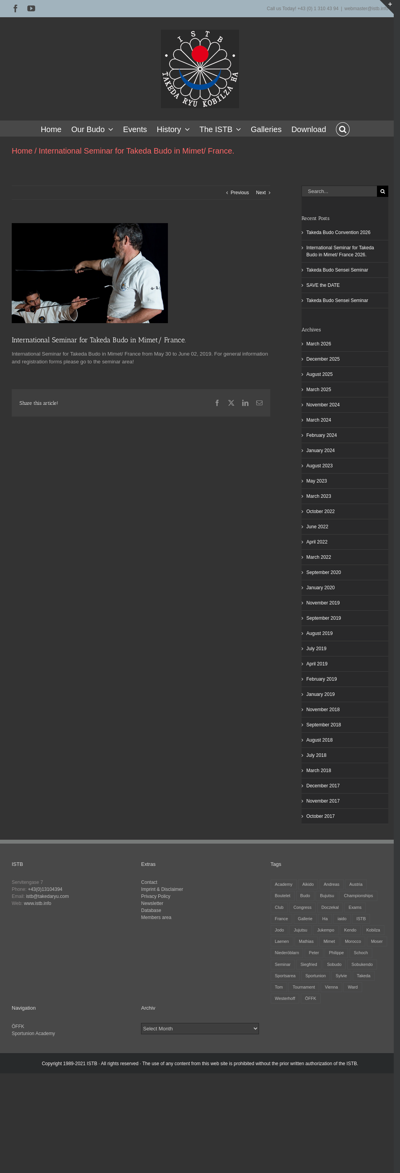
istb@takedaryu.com (47, 896)
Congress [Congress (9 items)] (302, 907)
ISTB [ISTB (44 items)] (361, 918)
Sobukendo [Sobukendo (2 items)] (362, 964)
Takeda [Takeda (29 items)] (364, 975)
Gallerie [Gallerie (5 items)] (305, 918)
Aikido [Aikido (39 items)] (308, 884)
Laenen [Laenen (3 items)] (282, 941)
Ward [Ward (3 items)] (352, 987)
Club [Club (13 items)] (279, 907)
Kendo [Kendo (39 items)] (350, 930)
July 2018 (316, 755)
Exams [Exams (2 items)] (354, 907)
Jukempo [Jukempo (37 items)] (325, 930)
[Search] (382, 191)
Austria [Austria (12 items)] (355, 884)
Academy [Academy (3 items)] (284, 884)
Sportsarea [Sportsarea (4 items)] (285, 975)
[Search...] (339, 191)
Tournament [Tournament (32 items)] (304, 987)
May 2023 (316, 481)
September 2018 (323, 725)
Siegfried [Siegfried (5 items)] (308, 964)
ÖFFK (18, 1026)
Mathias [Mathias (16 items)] (306, 941)
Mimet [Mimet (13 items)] (329, 941)
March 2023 (318, 496)
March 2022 (318, 557)
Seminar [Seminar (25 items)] (283, 964)
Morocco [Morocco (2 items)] (353, 941)
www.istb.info (37, 903)
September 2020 (323, 572)
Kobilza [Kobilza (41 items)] (373, 930)
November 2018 (322, 709)
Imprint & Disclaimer (162, 889)
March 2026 (318, 344)
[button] (343, 128)
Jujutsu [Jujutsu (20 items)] (300, 930)
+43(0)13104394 (45, 889)
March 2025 (318, 389)
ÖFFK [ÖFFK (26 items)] (310, 998)
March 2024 (318, 420)
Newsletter (152, 903)
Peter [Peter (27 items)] (314, 952)
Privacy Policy (155, 896)
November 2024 (322, 405)
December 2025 (322, 359)
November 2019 (322, 603)
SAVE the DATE (323, 285)
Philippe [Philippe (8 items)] (336, 952)
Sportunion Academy (33, 1033)
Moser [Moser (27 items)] (377, 941)
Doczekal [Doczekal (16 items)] (330, 907)
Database (151, 910)
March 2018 (318, 770)
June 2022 (317, 526)
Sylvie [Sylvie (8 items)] (341, 975)
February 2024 (321, 435)
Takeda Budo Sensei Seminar (337, 270)
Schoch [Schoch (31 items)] (361, 952)
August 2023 (319, 465)
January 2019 (320, 694)
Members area (156, 917)
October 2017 (320, 816)
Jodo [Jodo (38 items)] (279, 930)
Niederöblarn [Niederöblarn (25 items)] (287, 952)
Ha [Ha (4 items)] (325, 918)
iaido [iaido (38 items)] (342, 918)
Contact (149, 882)
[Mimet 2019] (90, 273)
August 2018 (319, 740)
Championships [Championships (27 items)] (358, 895)
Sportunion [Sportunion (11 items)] (315, 975)
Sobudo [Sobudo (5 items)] (334, 964)
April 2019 (316, 664)
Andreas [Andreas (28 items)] (331, 884)
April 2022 (316, 542)
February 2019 (321, 679)
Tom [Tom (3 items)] (279, 987)
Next (261, 192)
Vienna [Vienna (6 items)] (331, 987)
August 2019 (319, 633)
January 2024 (320, 450)
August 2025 (319, 374)
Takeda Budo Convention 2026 (338, 232)
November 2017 (322, 801)
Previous (240, 192)
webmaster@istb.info (366, 8)
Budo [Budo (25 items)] (305, 895)
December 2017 (322, 786)
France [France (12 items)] (281, 918)
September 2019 (323, 618)
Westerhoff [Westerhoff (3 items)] (285, 998)
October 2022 (320, 511)
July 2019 (316, 648)
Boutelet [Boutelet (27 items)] (283, 895)
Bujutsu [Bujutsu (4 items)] (327, 895)
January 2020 (320, 587)
